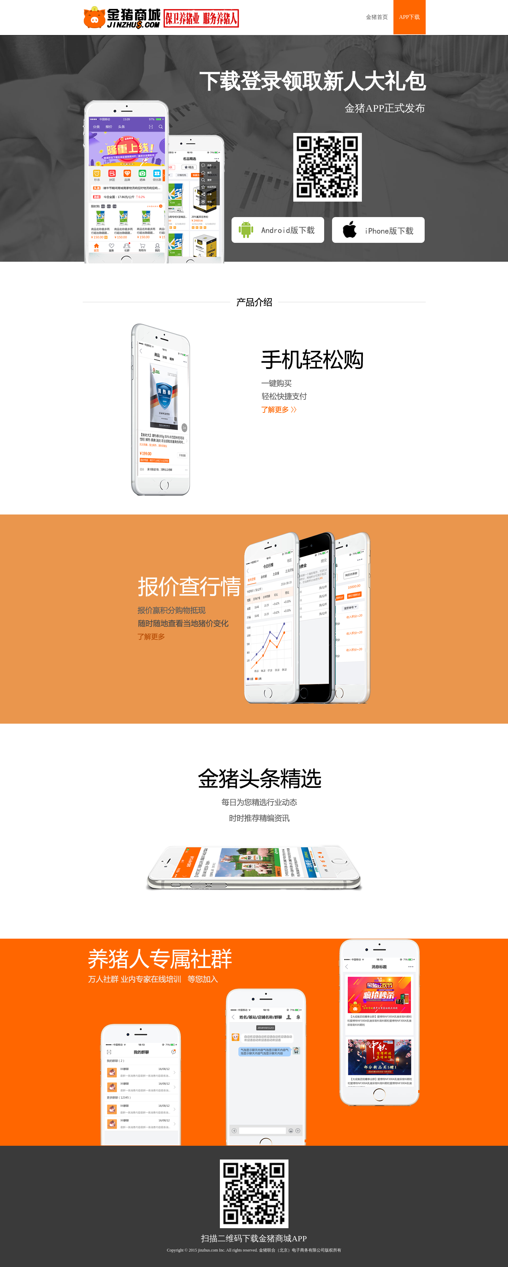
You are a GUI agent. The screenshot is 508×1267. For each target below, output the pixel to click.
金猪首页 (377, 17)
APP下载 (409, 17)
